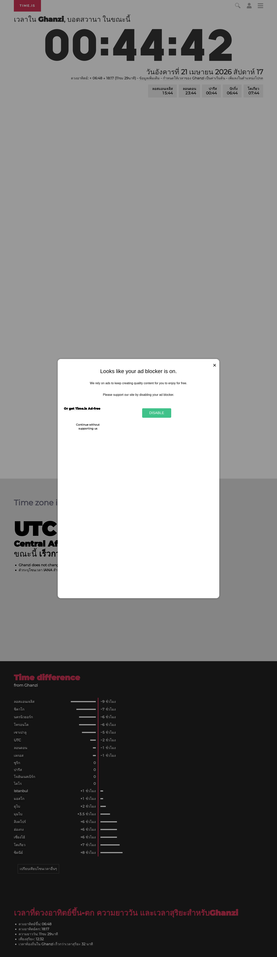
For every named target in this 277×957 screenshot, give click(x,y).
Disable (156, 413)
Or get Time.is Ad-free (82, 408)
